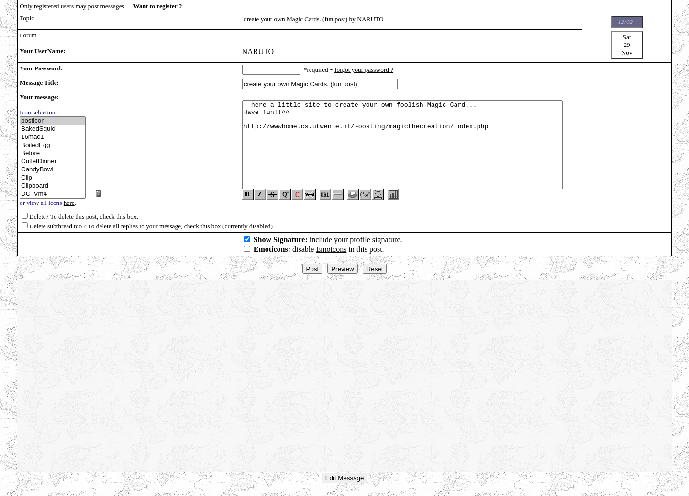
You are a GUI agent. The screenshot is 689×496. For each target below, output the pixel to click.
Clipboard (52, 186)
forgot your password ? (363, 69)
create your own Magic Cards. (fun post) (296, 19)
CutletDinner (52, 162)
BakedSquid (52, 129)
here (69, 202)
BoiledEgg (52, 145)
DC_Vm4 (52, 194)
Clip (52, 178)
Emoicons (331, 253)
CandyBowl (52, 170)
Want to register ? (157, 6)
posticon (52, 121)
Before (52, 153)
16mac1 (52, 137)
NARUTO (370, 19)
